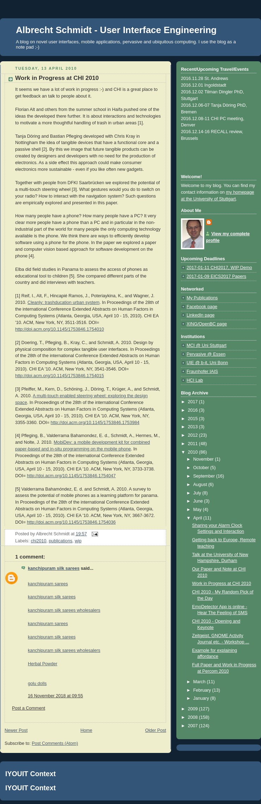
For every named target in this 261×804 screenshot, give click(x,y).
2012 (193, 435)
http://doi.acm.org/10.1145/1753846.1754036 (71, 522)
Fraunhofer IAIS (202, 371)
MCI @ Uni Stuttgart (206, 345)
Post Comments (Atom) (55, 743)
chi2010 (38, 540)
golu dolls (37, 683)
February (202, 690)
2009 (193, 708)
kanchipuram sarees (48, 583)
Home (86, 730)
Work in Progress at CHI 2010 (221, 583)
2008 (193, 717)
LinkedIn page (200, 315)
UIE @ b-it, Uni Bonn (207, 362)
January (201, 698)
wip (78, 540)
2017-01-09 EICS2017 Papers (216, 276)
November (204, 459)
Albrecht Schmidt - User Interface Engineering (116, 30)
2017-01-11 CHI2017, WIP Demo (219, 267)
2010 (193, 452)
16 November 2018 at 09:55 (55, 695)
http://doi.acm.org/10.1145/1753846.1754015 (59, 375)
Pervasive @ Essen (206, 354)
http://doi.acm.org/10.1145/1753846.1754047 (71, 475)
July (197, 493)
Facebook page (202, 306)
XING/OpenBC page (207, 324)
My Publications (202, 297)
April (198, 518)
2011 (193, 443)
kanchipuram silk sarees (54, 568)
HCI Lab (195, 380)
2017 (193, 401)
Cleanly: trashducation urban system (63, 302)
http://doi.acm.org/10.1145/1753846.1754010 (59, 329)
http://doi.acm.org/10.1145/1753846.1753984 (95, 422)
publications (60, 540)
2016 (193, 410)
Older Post (155, 730)
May (198, 509)
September (204, 476)
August (200, 484)
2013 (193, 426)
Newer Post (16, 730)
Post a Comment (28, 708)
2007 (193, 725)
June (198, 501)
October (201, 467)
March (200, 681)
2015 (193, 418)
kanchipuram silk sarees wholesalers (64, 610)
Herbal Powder (42, 663)
